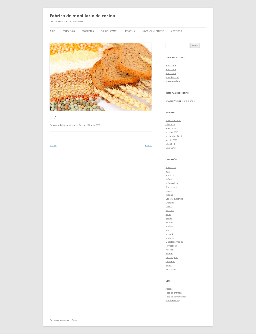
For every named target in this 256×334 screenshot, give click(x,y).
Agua (168, 171)
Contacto (176, 31)
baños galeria (172, 183)
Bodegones (171, 187)
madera (169, 226)
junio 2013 (171, 147)
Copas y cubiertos (174, 198)
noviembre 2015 (173, 120)
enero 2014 (171, 128)
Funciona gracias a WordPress (63, 320)
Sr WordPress (172, 100)
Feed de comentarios (176, 296)
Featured (170, 210)
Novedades (171, 245)
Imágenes (130, 31)
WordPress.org (173, 300)
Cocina (82, 125)
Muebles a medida (174, 241)
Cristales (170, 202)
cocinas (169, 194)
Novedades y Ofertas (153, 31)
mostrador (171, 65)
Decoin (169, 206)
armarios (170, 175)
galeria (169, 218)
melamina (170, 234)
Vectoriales (171, 269)
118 (53, 145)
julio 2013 (170, 143)
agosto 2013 (171, 140)
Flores (168, 214)
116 (148, 145)
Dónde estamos (109, 31)
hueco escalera (173, 81)
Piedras (169, 253)
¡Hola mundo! (188, 100)
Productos (88, 31)
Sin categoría (172, 257)
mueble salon (172, 77)
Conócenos (69, 31)
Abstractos (171, 167)
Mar (167, 230)
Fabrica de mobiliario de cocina (82, 16)
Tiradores (170, 261)
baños (169, 179)
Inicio (52, 31)
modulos (170, 237)
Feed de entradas (174, 292)
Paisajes (169, 249)
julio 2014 (170, 124)
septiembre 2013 (174, 136)
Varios (169, 265)
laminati (169, 222)
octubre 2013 (172, 132)
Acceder (169, 288)
